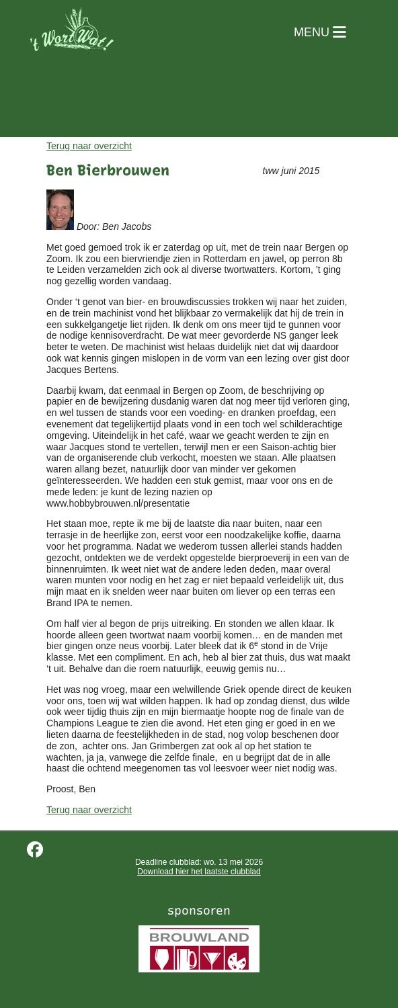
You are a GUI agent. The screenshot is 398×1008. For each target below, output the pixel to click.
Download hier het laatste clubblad (198, 871)
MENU (320, 32)
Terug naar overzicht (89, 145)
